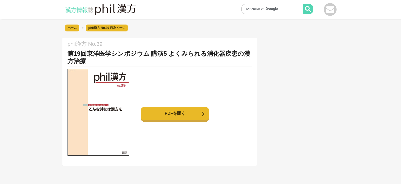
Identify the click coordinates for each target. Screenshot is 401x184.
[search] (274, 8)
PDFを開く (175, 113)
